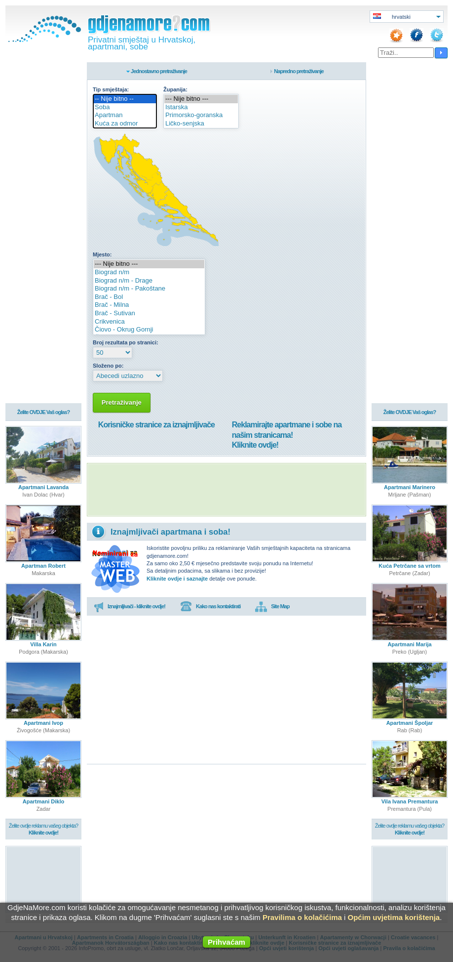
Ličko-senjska (201, 124)
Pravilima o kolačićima (302, 917)
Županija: (175, 89)
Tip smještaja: (111, 89)
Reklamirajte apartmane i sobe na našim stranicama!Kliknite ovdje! (286, 435)
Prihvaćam (226, 942)
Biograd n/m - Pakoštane (149, 289)
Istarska (201, 107)
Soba (125, 107)
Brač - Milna (149, 305)
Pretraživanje (121, 402)
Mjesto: (102, 254)
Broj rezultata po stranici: (125, 342)
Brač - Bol (149, 297)
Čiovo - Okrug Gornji (149, 330)
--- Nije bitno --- (201, 99)
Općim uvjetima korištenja (393, 917)
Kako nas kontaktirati (210, 607)
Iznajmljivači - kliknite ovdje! (129, 607)
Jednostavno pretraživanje (159, 71)
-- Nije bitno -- (125, 99)
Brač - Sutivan (149, 313)
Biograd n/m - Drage (149, 281)
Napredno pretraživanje (298, 71)
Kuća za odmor (125, 124)
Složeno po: (108, 366)
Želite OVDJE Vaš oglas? (43, 412)
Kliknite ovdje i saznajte (177, 579)
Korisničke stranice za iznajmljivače (156, 424)
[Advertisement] (226, 489)
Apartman (125, 115)
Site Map (272, 607)
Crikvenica (149, 322)
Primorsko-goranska (201, 115)
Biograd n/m (149, 272)
